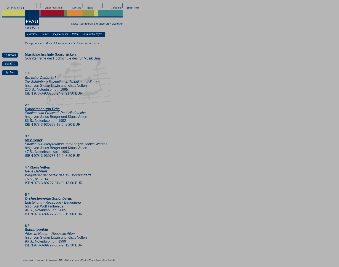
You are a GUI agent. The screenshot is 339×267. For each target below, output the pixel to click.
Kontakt (111, 260)
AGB (61, 260)
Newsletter (116, 23)
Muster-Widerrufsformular (93, 260)
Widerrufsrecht (72, 260)
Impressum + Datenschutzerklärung (40, 260)
